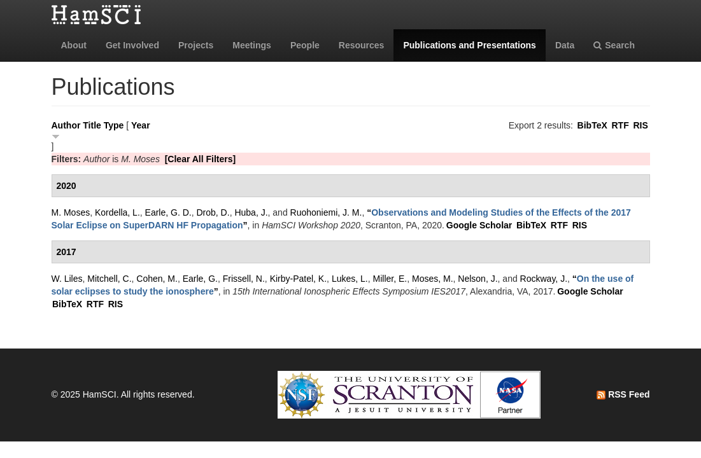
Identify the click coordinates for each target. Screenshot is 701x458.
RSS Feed (623, 394)
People (305, 45)
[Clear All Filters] (200, 159)
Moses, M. (432, 279)
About (74, 45)
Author (66, 125)
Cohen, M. (157, 279)
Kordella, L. (117, 212)
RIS (640, 125)
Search (614, 45)
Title (92, 125)
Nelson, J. (477, 279)
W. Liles (67, 279)
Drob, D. (213, 212)
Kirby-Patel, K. (298, 279)
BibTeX (592, 125)
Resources (362, 45)
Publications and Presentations (469, 45)
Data (564, 45)
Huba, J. (250, 212)
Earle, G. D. (168, 212)
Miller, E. (390, 279)
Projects (195, 45)
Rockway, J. (543, 279)
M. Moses (71, 212)
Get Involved (132, 45)
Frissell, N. (244, 279)
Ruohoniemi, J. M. (326, 212)
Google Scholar (479, 225)
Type (114, 125)
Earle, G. (200, 279)
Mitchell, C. (109, 279)
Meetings (251, 45)
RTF (619, 125)
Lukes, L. (350, 279)
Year (140, 125)
